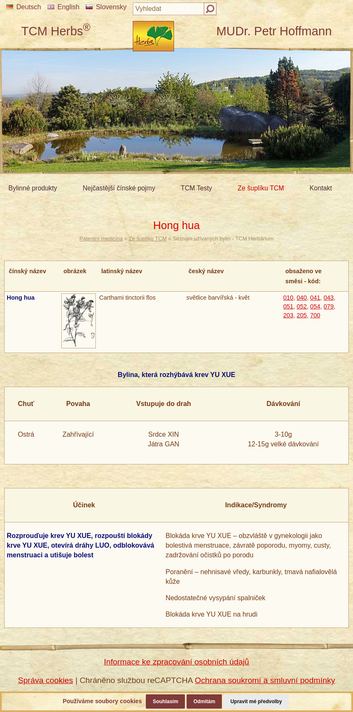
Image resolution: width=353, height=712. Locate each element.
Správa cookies (45, 680)
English (63, 7)
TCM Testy (196, 188)
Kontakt (321, 188)
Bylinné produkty (32, 188)
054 (315, 306)
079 (329, 306)
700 (315, 315)
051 (288, 306)
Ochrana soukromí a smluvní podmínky (265, 680)
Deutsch (23, 7)
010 (288, 297)
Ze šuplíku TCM (261, 188)
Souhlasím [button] (165, 701)
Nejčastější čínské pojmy (119, 188)
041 (315, 297)
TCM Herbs (55, 31)
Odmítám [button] (204, 701)
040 (302, 297)
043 (329, 297)
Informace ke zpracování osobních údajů (176, 661)
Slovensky (106, 7)
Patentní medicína (101, 238)
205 (302, 315)
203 (288, 315)
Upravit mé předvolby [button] (256, 701)
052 (302, 306)
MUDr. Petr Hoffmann (274, 31)
